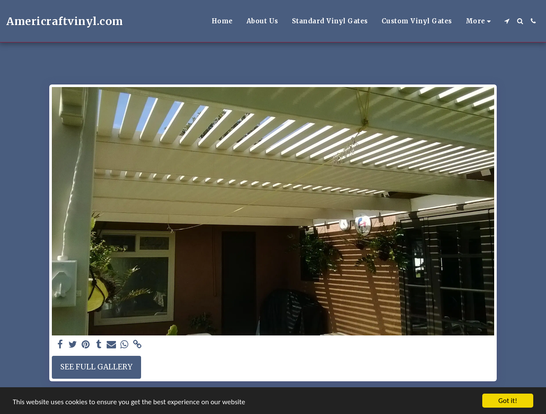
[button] (507, 21)
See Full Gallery (96, 367)
